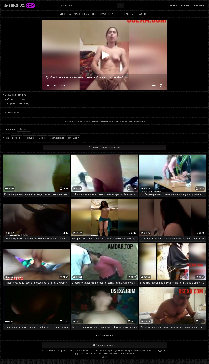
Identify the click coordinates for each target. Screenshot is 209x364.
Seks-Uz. (21, 5)
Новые (185, 5)
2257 (104, 357)
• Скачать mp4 (12, 112)
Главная (172, 5)
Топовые (199, 5)
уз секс (107, 354)
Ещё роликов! (104, 335)
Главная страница (104, 345)
